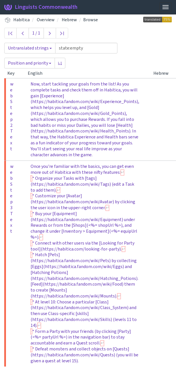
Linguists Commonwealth (41, 7)
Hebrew (69, 20)
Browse (90, 20)
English (37, 73)
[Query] (86, 48)
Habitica (21, 20)
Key (13, 73)
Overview (46, 20)
